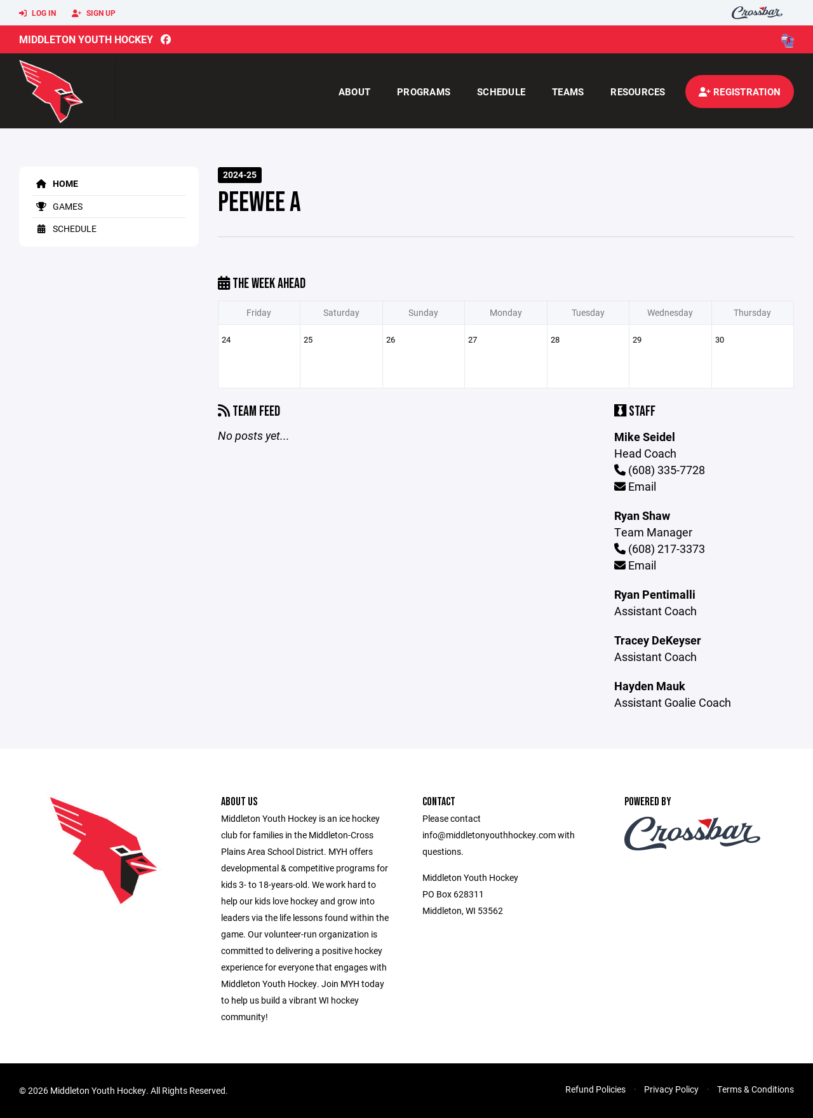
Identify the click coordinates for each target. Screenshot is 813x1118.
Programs (423, 91)
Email (635, 486)
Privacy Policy (671, 1089)
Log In (37, 13)
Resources (637, 91)
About (354, 91)
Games (57, 206)
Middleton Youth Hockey (86, 39)
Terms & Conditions (755, 1089)
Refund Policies (595, 1089)
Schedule (501, 91)
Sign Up (94, 13)
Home (55, 183)
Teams (568, 91)
